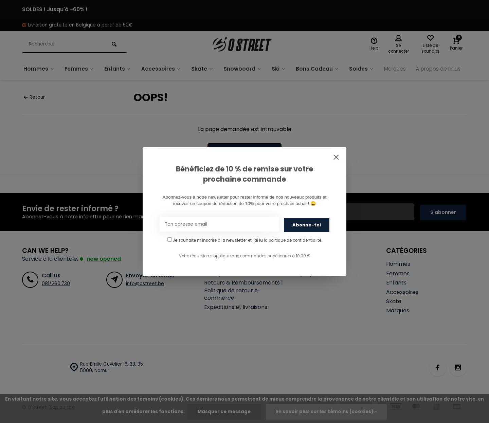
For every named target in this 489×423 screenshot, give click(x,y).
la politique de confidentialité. (293, 240)
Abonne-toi (306, 224)
